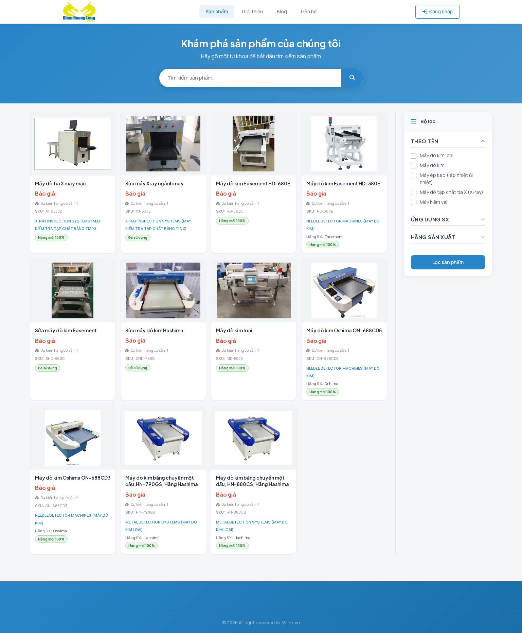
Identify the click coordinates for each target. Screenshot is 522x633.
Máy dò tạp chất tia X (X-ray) (451, 192)
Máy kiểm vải (433, 202)
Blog (282, 11)
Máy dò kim (432, 165)
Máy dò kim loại (436, 155)
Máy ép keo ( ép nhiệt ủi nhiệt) (446, 178)
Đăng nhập (437, 11)
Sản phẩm (216, 11)
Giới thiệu (252, 11)
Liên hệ (309, 11)
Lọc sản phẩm (448, 262)
